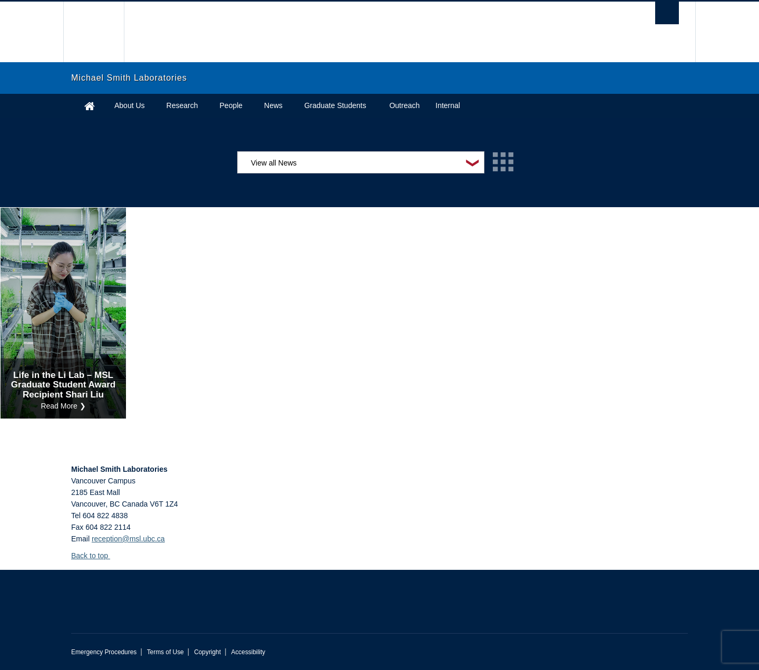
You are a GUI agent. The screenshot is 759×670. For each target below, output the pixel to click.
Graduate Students (335, 105)
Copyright (207, 652)
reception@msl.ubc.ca (128, 539)
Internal (447, 105)
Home (89, 106)
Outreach (405, 105)
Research (182, 105)
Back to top (94, 555)
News (273, 105)
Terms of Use (165, 652)
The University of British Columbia (93, 32)
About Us (129, 105)
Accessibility (248, 652)
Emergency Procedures (104, 652)
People (231, 105)
